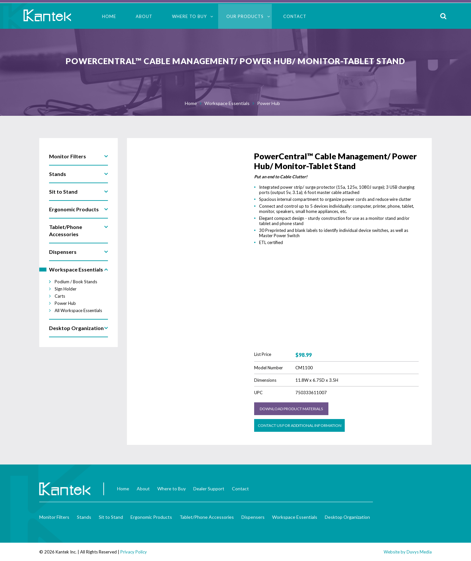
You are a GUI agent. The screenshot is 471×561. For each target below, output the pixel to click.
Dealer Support (208, 488)
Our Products (245, 16)
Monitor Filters (54, 517)
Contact (294, 16)
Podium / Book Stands (76, 281)
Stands (84, 517)
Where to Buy (189, 16)
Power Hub (268, 103)
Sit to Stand (111, 517)
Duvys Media (419, 551)
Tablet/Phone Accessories (207, 517)
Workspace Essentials (227, 103)
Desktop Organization (347, 517)
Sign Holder (66, 288)
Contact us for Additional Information (299, 425)
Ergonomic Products (151, 517)
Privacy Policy (133, 551)
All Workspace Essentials (78, 310)
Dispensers (253, 517)
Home (109, 16)
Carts (60, 296)
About (144, 16)
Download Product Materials (291, 408)
